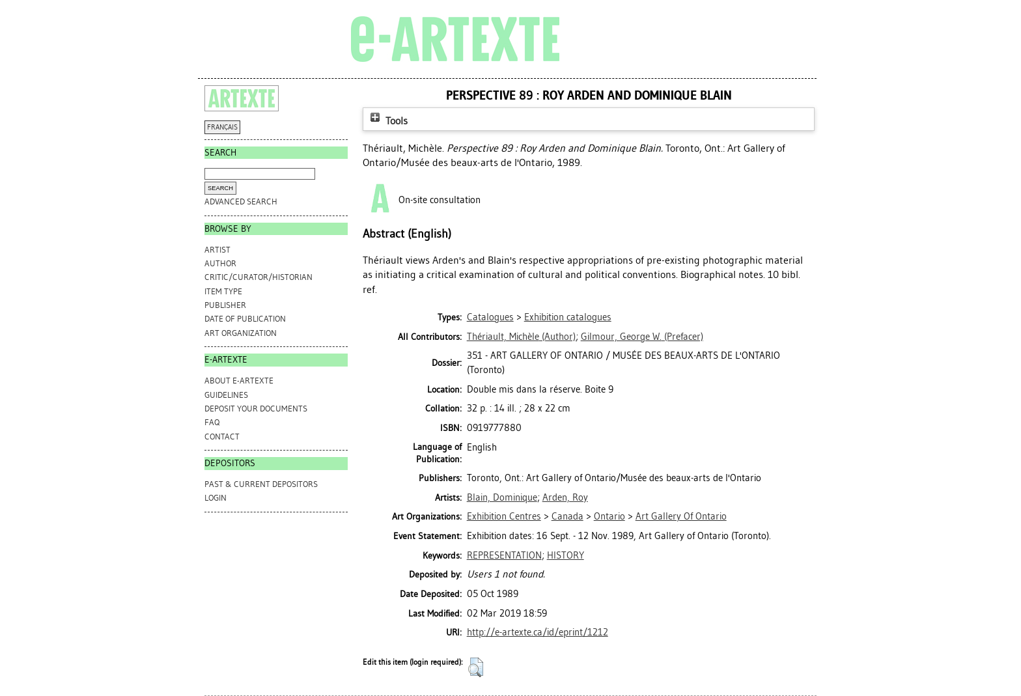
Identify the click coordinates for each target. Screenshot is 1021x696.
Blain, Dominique (502, 497)
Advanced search (240, 201)
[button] (475, 667)
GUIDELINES (226, 395)
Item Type (223, 291)
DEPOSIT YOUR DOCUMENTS (255, 408)
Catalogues (490, 317)
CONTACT (222, 436)
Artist (217, 250)
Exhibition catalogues (567, 317)
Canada (567, 516)
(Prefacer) (642, 336)
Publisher (225, 305)
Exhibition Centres (504, 516)
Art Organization (240, 333)
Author (220, 263)
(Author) (521, 336)
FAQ (211, 422)
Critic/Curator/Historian (258, 277)
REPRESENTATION (504, 555)
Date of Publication (245, 319)
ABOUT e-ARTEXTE (238, 380)
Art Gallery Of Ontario (681, 516)
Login (215, 498)
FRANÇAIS (222, 127)
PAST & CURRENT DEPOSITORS (261, 484)
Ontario (609, 516)
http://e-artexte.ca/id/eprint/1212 (537, 632)
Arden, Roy (565, 497)
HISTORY (565, 555)
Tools (387, 121)
